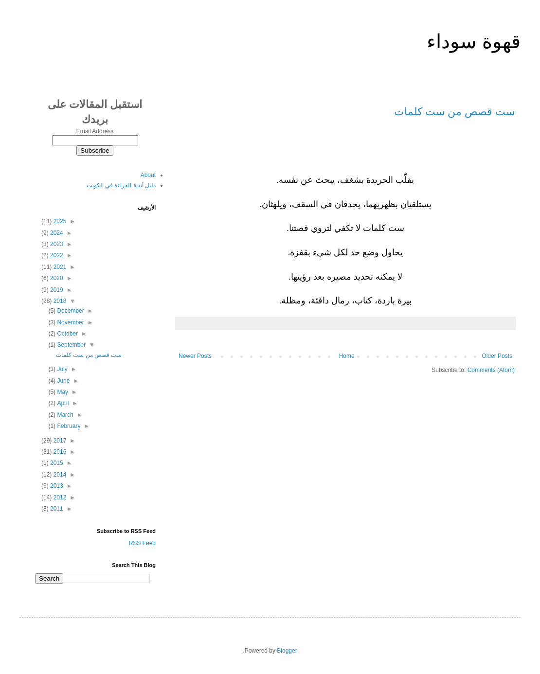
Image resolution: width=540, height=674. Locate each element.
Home (347, 356)
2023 (56, 244)
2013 (56, 485)
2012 (59, 497)
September (70, 344)
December (69, 310)
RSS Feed (142, 543)
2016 (59, 451)
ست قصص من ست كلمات (454, 112)
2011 (56, 508)
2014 (59, 474)
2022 (56, 255)
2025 (59, 221)
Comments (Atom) (491, 370)
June (62, 380)
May (61, 392)
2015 (56, 463)
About (148, 175)
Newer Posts (195, 356)
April (62, 403)
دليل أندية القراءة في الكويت (121, 185)
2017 (59, 440)
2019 (56, 289)
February (67, 426)
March (64, 414)
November (69, 322)
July (61, 369)
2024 (56, 233)
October (66, 333)
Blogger (287, 650)
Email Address (95, 131)
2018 (59, 301)
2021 (59, 267)
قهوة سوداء (474, 41)
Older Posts (497, 356)
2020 (56, 278)
